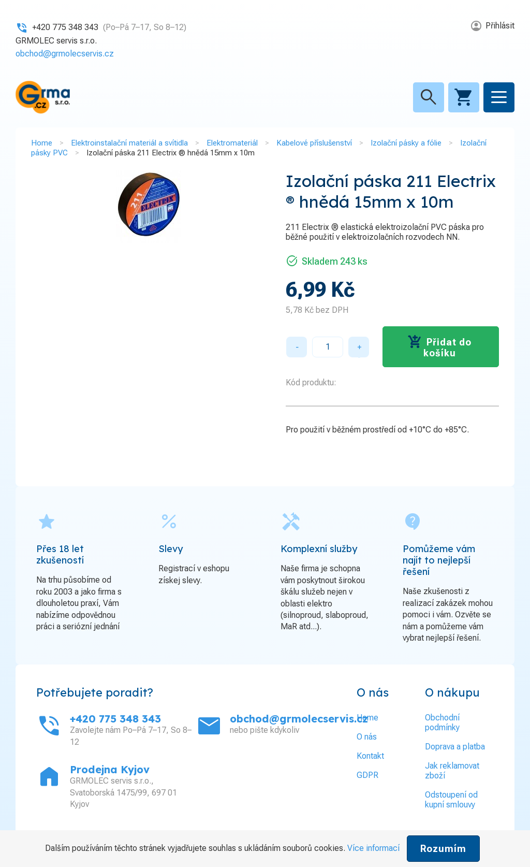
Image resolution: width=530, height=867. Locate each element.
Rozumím (443, 848)
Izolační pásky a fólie (406, 143)
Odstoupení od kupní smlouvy (451, 800)
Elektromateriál (232, 143)
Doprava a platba (455, 747)
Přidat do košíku (447, 347)
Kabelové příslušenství (314, 143)
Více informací (373, 848)
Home (41, 143)
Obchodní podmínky (442, 722)
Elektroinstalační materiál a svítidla (129, 143)
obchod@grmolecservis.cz (65, 54)
